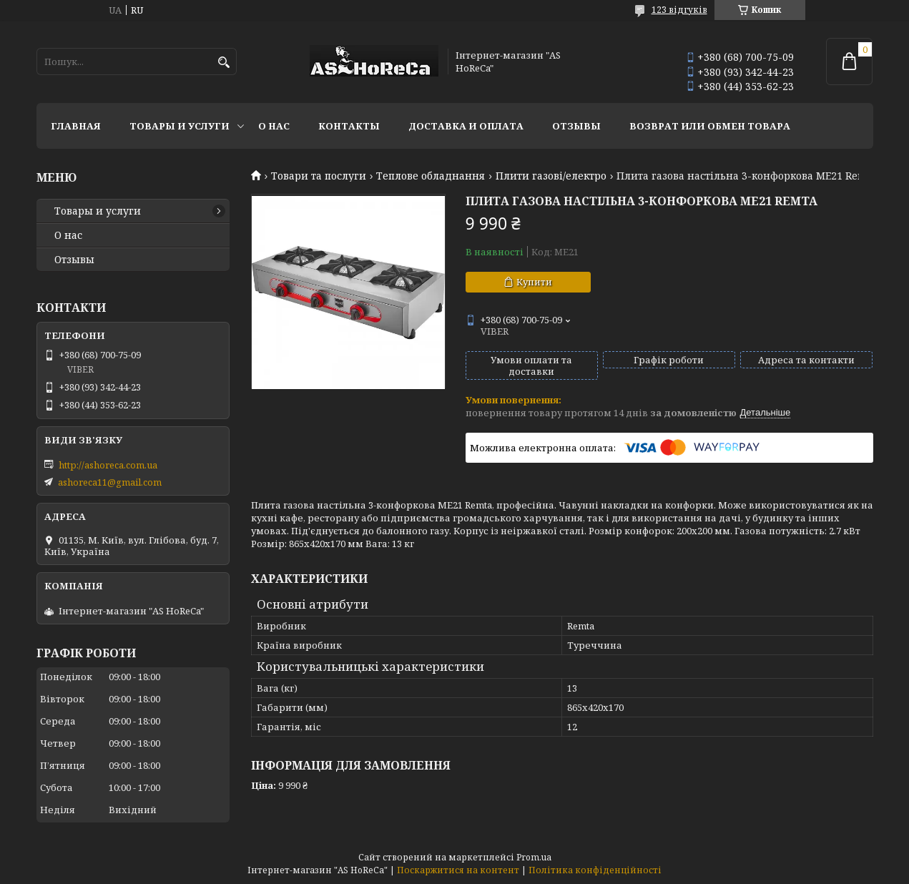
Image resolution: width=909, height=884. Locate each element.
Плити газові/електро (551, 176)
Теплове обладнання (430, 176)
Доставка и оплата (466, 125)
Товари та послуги (318, 176)
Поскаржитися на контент (458, 870)
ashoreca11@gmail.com (110, 482)
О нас (274, 125)
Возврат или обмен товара (709, 125)
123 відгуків (679, 10)
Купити (534, 281)
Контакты (349, 125)
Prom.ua (533, 857)
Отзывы (576, 125)
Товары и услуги (179, 125)
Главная (76, 125)
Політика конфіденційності (595, 870)
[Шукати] (224, 62)
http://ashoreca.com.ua (108, 465)
